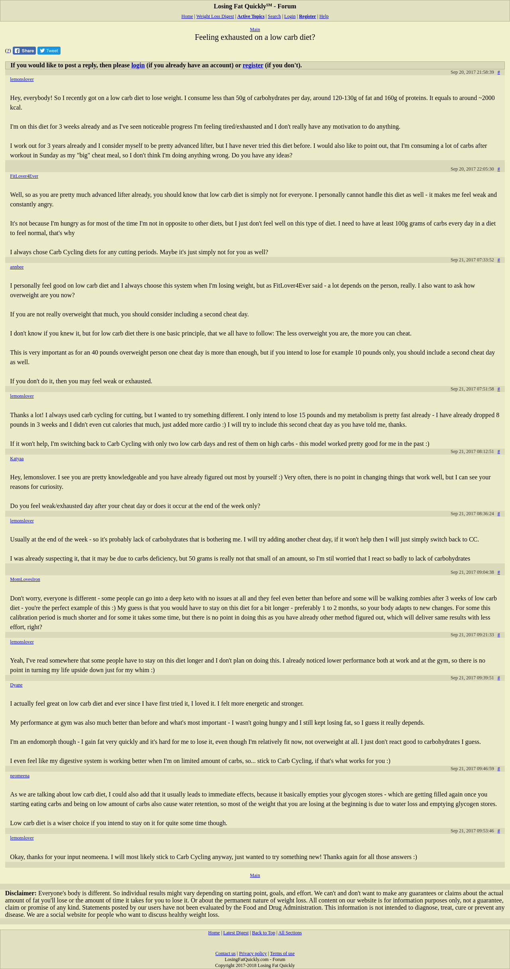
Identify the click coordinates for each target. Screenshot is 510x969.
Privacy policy (253, 953)
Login (290, 16)
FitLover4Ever (24, 176)
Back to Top (263, 933)
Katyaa (17, 458)
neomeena (19, 776)
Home (187, 16)
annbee (17, 267)
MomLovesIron (25, 579)
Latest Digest (236, 933)
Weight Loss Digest (215, 16)
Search (274, 16)
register (253, 65)
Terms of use (282, 953)
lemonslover (21, 79)
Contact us (225, 953)
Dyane (16, 685)
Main (255, 29)
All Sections (290, 933)
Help (323, 16)
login (138, 65)
